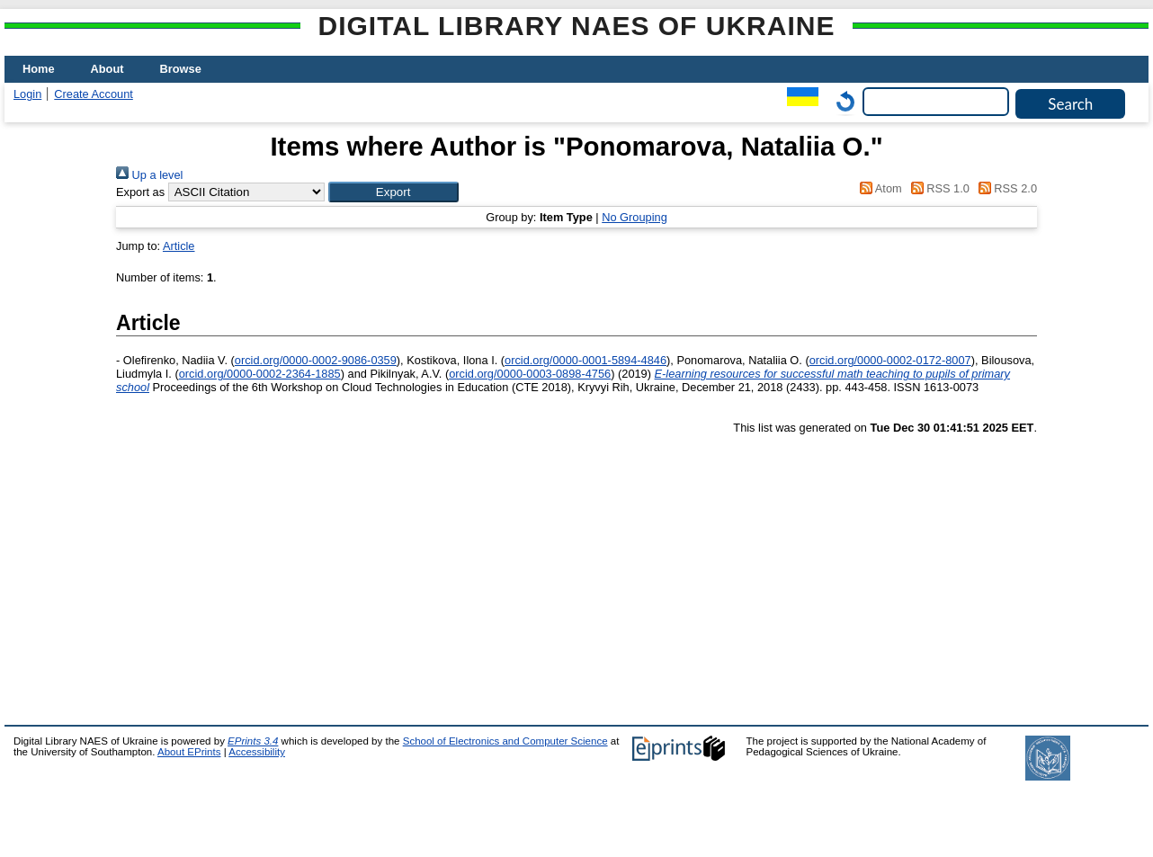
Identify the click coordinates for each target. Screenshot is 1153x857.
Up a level (149, 175)
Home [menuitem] (38, 69)
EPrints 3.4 (253, 741)
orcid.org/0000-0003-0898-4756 (530, 373)
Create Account (93, 94)
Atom (878, 188)
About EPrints (188, 751)
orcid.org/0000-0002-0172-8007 (890, 360)
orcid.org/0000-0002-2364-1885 (260, 373)
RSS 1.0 (937, 188)
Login (27, 94)
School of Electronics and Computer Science (505, 741)
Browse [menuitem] (180, 69)
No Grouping (634, 217)
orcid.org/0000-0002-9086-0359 (316, 360)
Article (179, 246)
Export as (140, 192)
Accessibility (256, 751)
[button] (393, 192)
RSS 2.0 (1004, 188)
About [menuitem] (107, 69)
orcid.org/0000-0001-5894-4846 (585, 360)
